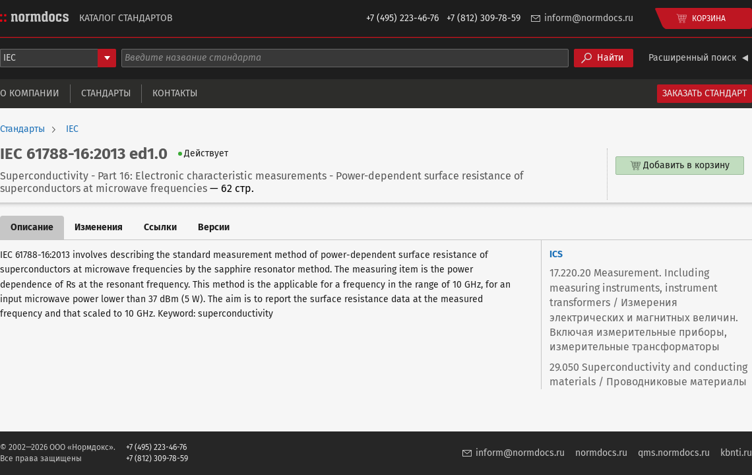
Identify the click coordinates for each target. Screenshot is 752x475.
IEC (72, 129)
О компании (29, 93)
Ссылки (160, 227)
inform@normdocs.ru (588, 18)
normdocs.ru (601, 453)
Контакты (174, 93)
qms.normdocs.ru (674, 453)
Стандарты (106, 93)
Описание (32, 227)
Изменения (99, 227)
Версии (214, 227)
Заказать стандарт (704, 93)
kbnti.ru (736, 453)
